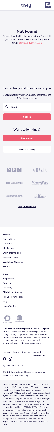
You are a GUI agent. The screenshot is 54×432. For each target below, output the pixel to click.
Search (27, 116)
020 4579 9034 (15, 365)
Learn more (35, 343)
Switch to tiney (27, 149)
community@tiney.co (30, 42)
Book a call (27, 138)
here (5, 424)
